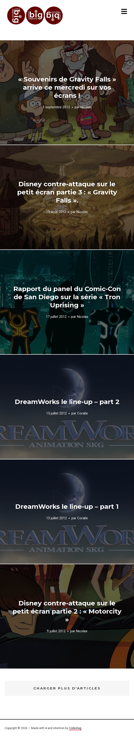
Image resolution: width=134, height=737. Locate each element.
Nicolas (86, 107)
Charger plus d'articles (67, 688)
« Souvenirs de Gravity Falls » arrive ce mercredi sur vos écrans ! (67, 87)
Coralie (82, 413)
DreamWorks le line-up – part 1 (67, 506)
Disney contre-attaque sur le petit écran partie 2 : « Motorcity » (67, 611)
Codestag (75, 728)
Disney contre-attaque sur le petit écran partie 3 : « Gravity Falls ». (67, 192)
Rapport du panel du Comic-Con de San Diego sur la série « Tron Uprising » (67, 297)
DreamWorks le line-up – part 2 (67, 402)
